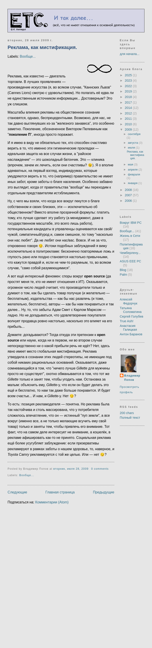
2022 (129, 86)
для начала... (130, 54)
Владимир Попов (132, 378)
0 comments (100, 468)
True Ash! (126, 321)
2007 (129, 195)
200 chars (127, 413)
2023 (129, 80)
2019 (129, 91)
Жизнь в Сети (130, 236)
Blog (123, 270)
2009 (129, 129)
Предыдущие (103, 492)
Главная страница (60, 492)
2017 (129, 102)
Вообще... (28, 56)
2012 (129, 113)
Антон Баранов (131, 334)
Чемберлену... (130, 253)
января (133, 183)
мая (131, 164)
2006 (129, 200)
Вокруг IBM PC (131, 222)
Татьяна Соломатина (131, 310)
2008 (129, 190)
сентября (134, 134)
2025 (129, 75)
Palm (123, 274)
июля (132, 147)
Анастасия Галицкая (128, 327)
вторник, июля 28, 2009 (71, 468)
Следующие (17, 492)
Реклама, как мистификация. (42, 47)
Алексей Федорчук (128, 301)
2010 (129, 124)
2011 (129, 118)
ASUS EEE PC (130, 261)
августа (133, 142)
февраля (134, 174)
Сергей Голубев (131, 316)
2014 (129, 108)
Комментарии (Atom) (52, 502)
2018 (129, 97)
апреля (133, 169)
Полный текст (130, 417)
